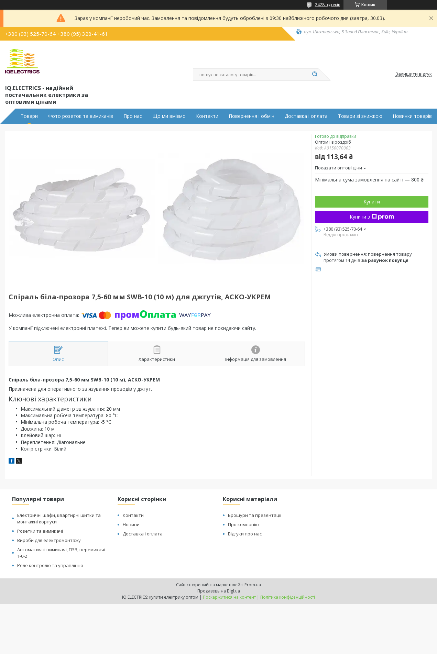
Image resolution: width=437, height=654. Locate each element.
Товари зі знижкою (360, 116)
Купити (371, 201)
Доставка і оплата (306, 116)
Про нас (132, 116)
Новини (131, 524)
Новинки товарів (412, 116)
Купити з (372, 216)
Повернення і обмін (251, 116)
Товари (29, 116)
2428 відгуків (327, 5)
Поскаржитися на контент (229, 597)
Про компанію (243, 524)
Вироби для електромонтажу (49, 540)
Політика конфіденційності (287, 597)
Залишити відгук (413, 74)
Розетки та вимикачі (40, 531)
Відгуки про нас (245, 534)
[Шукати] (315, 74)
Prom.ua (252, 585)
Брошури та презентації (254, 515)
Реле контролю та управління (50, 565)
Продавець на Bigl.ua (218, 591)
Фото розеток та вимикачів (80, 116)
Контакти (207, 116)
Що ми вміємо (169, 116)
